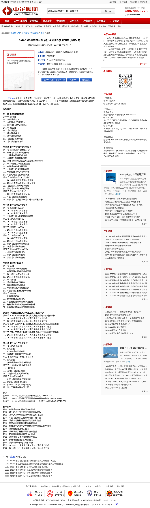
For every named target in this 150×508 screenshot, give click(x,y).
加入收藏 (123, 2)
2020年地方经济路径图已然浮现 (118, 385)
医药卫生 (111, 26)
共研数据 (101, 20)
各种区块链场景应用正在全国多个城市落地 (122, 202)
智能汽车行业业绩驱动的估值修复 (119, 211)
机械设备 (38, 26)
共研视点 (74, 20)
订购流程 (86, 80)
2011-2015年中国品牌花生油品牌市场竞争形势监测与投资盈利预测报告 (34, 464)
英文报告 (47, 20)
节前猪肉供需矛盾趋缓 (114, 208)
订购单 (73, 80)
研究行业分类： (8, 26)
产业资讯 (87, 20)
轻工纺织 (93, 26)
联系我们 (98, 486)
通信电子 (65, 26)
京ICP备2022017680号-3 (102, 505)
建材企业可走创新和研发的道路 (118, 246)
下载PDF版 (60, 80)
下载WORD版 (47, 80)
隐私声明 (109, 486)
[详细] (118, 194)
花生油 (11, 98)
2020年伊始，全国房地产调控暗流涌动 (121, 199)
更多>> (145, 224)
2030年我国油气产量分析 (115, 330)
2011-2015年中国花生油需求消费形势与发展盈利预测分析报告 (30, 461)
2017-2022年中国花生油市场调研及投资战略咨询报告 (27, 467)
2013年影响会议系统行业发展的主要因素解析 (123, 321)
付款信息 (77, 486)
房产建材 (84, 26)
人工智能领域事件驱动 (114, 258)
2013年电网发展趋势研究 (115, 327)
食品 (42, 33)
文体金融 (102, 26)
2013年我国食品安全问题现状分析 (119, 333)
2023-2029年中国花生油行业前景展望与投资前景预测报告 (28, 473)
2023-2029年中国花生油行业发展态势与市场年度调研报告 (28, 476)
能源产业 (20, 26)
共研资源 (114, 20)
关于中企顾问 (20, 20)
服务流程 (44, 486)
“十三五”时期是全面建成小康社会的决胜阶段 (123, 242)
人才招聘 (87, 486)
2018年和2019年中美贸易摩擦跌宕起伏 (121, 214)
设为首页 (113, 2)
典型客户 (66, 486)
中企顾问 (20, 10)
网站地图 (133, 2)
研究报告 (34, 20)
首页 (7, 20)
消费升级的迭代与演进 (114, 249)
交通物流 (47, 26)
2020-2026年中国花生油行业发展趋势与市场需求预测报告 (28, 470)
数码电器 (75, 26)
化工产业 (29, 26)
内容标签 (143, 2)
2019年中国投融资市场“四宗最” (118, 315)
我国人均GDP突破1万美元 (116, 388)
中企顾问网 (15, 33)
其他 (119, 26)
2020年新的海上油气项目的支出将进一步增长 (123, 205)
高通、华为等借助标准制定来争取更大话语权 (123, 252)
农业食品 (56, 26)
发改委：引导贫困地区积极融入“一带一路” (122, 239)
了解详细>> (143, 64)
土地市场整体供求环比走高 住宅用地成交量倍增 (124, 318)
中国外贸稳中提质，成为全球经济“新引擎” (122, 217)
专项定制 (60, 20)
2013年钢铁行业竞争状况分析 (117, 324)
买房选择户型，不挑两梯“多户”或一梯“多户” (123, 312)
